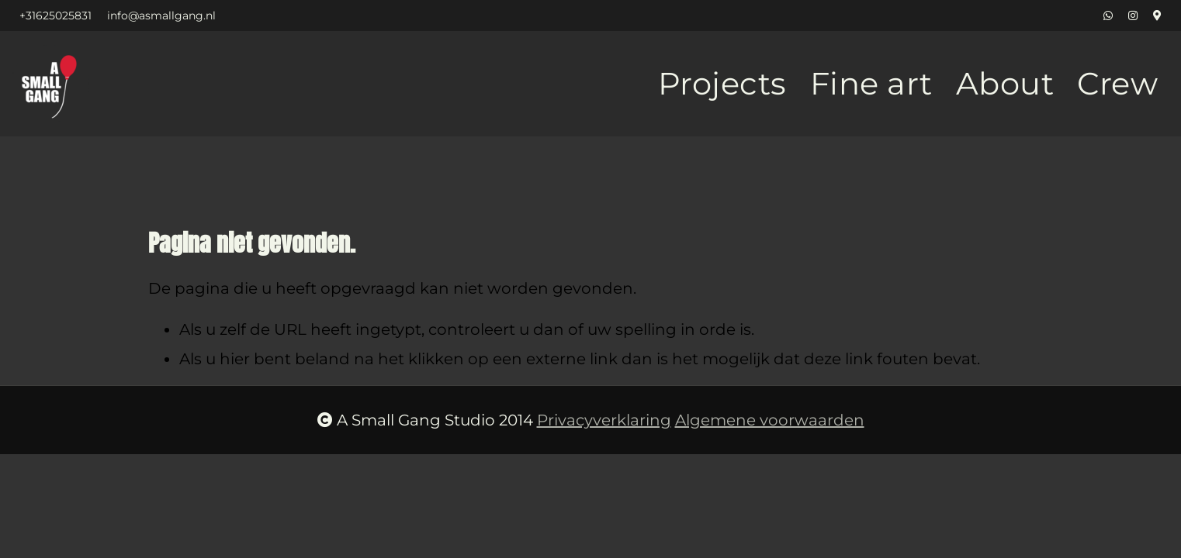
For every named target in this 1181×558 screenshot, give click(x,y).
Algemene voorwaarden (769, 420)
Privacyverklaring (604, 420)
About (1005, 83)
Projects (722, 83)
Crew (1117, 83)
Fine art (871, 83)
